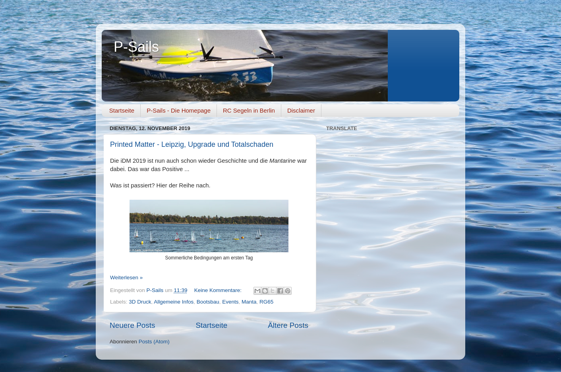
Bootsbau (208, 302)
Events (230, 302)
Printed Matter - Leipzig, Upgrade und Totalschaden (191, 144)
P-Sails (136, 47)
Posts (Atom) (154, 342)
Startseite (121, 110)
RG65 (266, 302)
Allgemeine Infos (173, 302)
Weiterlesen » (126, 277)
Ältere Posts (288, 325)
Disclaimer (301, 110)
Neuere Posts (132, 325)
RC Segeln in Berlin (249, 110)
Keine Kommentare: (218, 290)
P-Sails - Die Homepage (179, 110)
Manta (249, 302)
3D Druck (140, 302)
